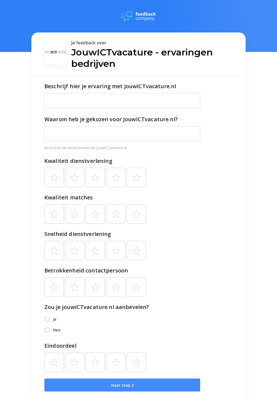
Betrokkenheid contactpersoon (86, 270)
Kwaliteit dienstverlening (78, 161)
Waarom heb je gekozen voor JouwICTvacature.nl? (111, 119)
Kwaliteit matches (68, 197)
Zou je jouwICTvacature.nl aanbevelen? (96, 307)
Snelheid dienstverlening (77, 234)
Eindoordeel (60, 345)
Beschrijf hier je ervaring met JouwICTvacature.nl (110, 86)
